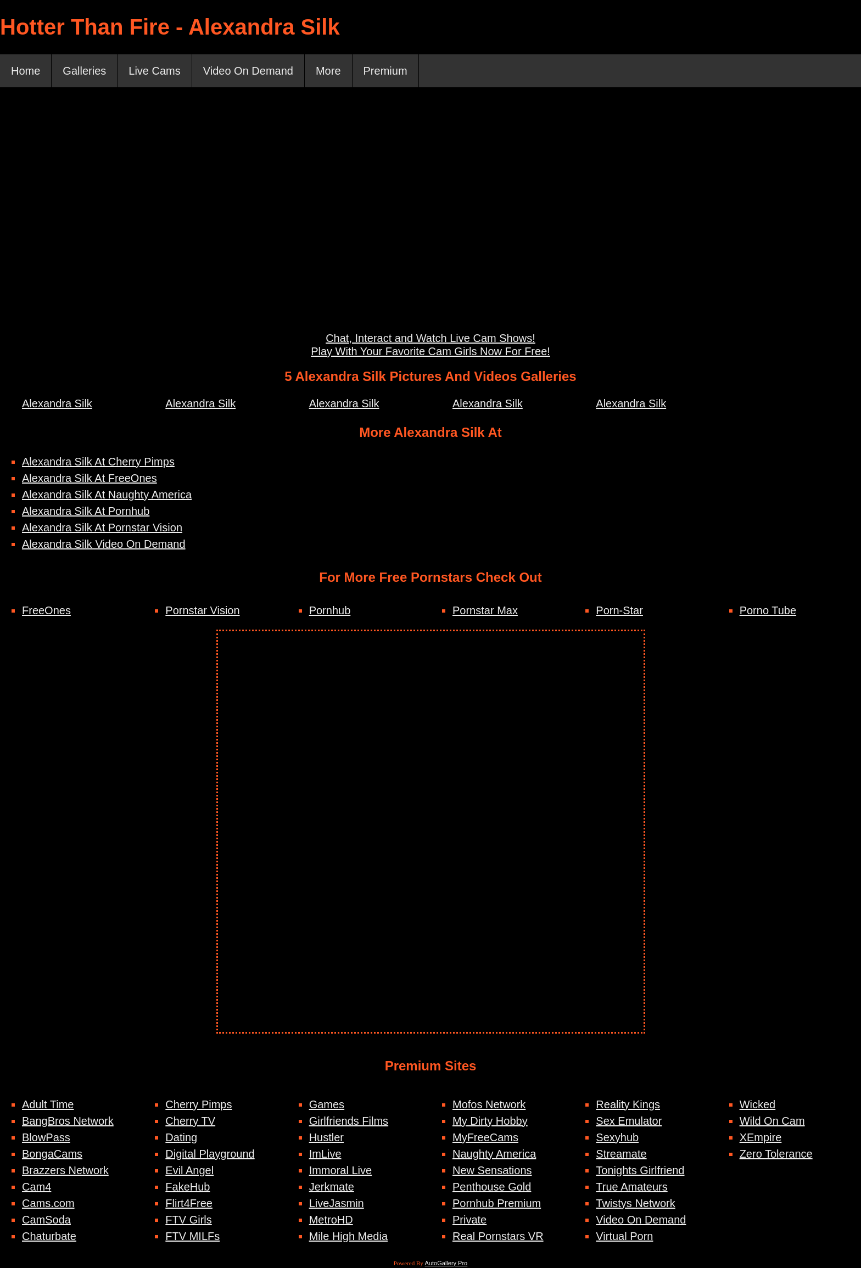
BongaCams (52, 1154)
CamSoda (46, 1220)
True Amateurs (631, 1187)
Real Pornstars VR (498, 1236)
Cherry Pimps (198, 1104)
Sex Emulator (629, 1121)
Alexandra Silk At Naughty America (107, 495)
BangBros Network (68, 1121)
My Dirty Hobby (490, 1121)
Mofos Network (488, 1104)
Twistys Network (635, 1203)
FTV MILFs (192, 1236)
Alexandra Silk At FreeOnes (89, 478)
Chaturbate (49, 1236)
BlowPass (46, 1137)
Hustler (326, 1137)
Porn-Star (619, 610)
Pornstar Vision (202, 610)
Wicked (758, 1104)
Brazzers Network (65, 1170)
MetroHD (331, 1220)
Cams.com (48, 1203)
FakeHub (187, 1187)
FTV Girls (188, 1220)
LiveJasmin (336, 1203)
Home (25, 71)
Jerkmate (331, 1187)
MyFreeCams (485, 1137)
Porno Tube (768, 610)
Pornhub (330, 610)
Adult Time (48, 1104)
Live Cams (154, 71)
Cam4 (36, 1187)
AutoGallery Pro (446, 1263)
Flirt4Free (189, 1203)
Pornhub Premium (496, 1203)
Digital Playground (209, 1154)
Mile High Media (348, 1236)
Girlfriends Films (348, 1121)
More (328, 71)
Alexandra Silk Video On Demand (104, 544)
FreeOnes (46, 610)
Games (326, 1104)
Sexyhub (617, 1137)
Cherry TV (190, 1121)
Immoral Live (340, 1170)
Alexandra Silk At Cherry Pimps (98, 462)
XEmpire (761, 1137)
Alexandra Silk (57, 403)
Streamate (621, 1154)
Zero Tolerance (776, 1154)
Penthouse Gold (491, 1187)
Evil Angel (189, 1170)
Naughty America (494, 1154)
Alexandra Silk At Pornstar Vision (102, 527)
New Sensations (492, 1170)
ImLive (325, 1154)
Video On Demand (248, 71)
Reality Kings (628, 1104)
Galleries (84, 71)
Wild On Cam (772, 1121)
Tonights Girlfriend (640, 1170)
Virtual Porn (624, 1236)
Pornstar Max (485, 610)
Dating (181, 1137)
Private (469, 1220)
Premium (385, 71)
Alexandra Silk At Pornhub (85, 511)
